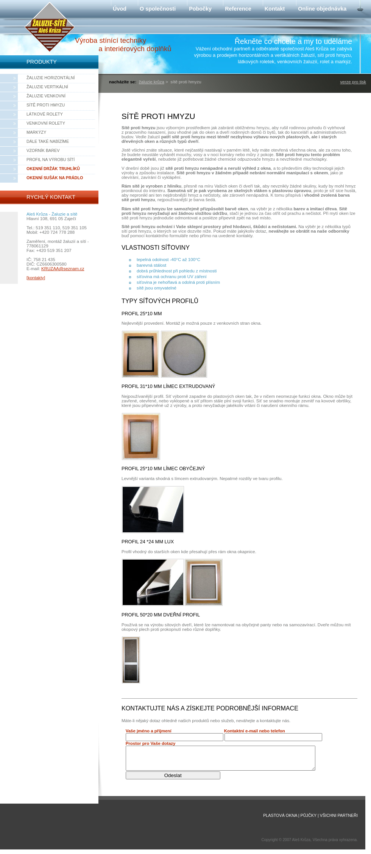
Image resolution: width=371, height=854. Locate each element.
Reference (238, 9)
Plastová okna (280, 820)
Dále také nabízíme (47, 141)
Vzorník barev (42, 150)
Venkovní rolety (45, 123)
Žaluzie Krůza (151, 82)
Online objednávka (322, 9)
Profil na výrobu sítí (50, 159)
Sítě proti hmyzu (45, 105)
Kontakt (275, 9)
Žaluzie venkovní (45, 96)
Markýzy (36, 132)
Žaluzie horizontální (50, 77)
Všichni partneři (339, 820)
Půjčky (308, 820)
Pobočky (200, 9)
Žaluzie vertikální (47, 86)
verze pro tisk (353, 82)
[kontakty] (35, 277)
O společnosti (158, 9)
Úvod (119, 9)
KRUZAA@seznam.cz (62, 268)
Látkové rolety (44, 114)
